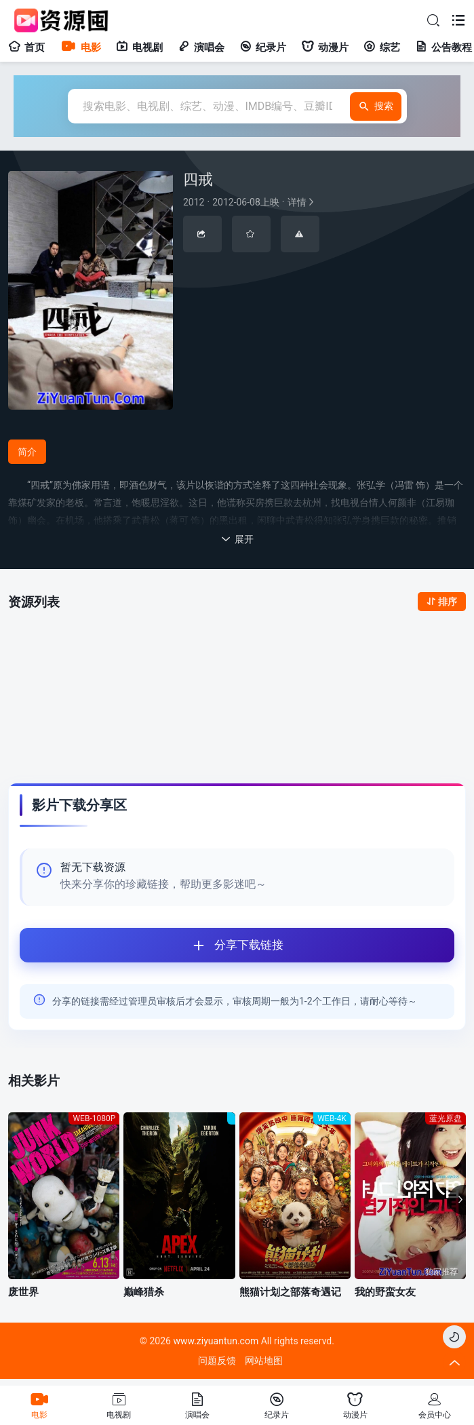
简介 (27, 451)
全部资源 (62, 641)
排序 (442, 601)
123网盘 (133, 647)
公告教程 (443, 47)
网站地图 (264, 1360)
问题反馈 (217, 1360)
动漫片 (325, 47)
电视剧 (139, 47)
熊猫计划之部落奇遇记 (290, 1292)
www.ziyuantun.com (215, 1340)
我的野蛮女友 (385, 1292)
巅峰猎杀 (143, 1292)
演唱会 (201, 47)
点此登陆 (424, 727)
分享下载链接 (151, 945)
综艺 (381, 47)
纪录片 (262, 47)
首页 (26, 47)
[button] (457, 1200)
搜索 (375, 106)
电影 (80, 47)
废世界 (23, 1292)
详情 (249, 202)
